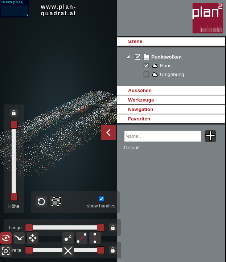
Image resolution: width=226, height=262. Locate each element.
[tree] (171, 66)
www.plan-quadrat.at (58, 10)
